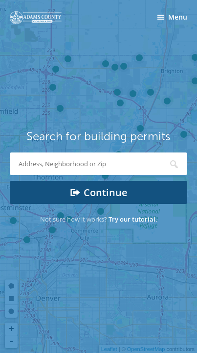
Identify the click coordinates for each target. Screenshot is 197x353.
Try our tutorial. (133, 219)
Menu (177, 17)
